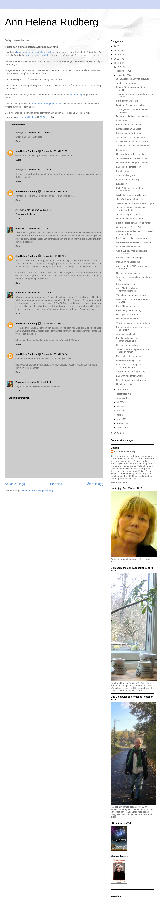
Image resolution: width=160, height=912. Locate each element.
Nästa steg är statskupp (127, 318)
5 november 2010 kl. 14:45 (38, 210)
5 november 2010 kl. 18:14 (55, 354)
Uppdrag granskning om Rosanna (132, 162)
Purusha (20, 228)
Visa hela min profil (120, 482)
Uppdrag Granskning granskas (131, 154)
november (122, 75)
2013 (117, 54)
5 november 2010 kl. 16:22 (38, 228)
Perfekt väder (122, 171)
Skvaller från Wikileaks (127, 101)
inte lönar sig (76, 94)
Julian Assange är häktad (128, 214)
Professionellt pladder (26, 214)
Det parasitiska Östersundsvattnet (132, 116)
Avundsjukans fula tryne (127, 334)
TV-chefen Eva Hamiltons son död (132, 145)
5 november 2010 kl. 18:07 (55, 323)
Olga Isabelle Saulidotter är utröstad (133, 242)
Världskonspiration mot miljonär (131, 295)
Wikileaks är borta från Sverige (131, 195)
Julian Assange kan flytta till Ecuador (133, 79)
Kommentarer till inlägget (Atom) (37, 490)
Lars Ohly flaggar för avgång (130, 376)
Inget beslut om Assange (128, 179)
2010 (117, 67)
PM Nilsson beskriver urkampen (131, 238)
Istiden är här (122, 150)
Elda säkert (121, 184)
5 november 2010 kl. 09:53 (38, 132)
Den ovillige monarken (127, 345)
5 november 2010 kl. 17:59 (38, 292)
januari (120, 427)
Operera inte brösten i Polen (129, 227)
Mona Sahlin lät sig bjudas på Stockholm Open (130, 366)
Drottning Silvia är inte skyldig (130, 105)
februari (121, 423)
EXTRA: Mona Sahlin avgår (129, 257)
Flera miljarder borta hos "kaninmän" (133, 223)
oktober (121, 389)
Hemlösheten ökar (125, 384)
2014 (117, 50)
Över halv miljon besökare (128, 246)
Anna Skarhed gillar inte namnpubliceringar (127, 289)
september (122, 394)
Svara (18, 141)
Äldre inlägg (95, 484)
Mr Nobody (121, 120)
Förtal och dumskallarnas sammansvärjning (128, 339)
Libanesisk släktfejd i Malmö (129, 360)
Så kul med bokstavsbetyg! (129, 124)
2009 (117, 433)
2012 (117, 59)
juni (119, 406)
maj (119, 410)
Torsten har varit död (126, 83)
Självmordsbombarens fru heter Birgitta (135, 203)
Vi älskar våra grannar (126, 175)
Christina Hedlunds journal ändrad (132, 141)
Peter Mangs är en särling (128, 310)
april (119, 415)
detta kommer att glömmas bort (47, 103)
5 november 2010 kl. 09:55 (55, 151)
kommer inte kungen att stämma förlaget (35, 52)
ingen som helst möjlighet (38, 55)
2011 (117, 63)
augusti (120, 398)
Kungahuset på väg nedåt (128, 129)
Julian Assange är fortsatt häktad (132, 158)
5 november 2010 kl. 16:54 (55, 256)
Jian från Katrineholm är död (129, 199)
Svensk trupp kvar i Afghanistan (131, 380)
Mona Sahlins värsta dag (128, 262)
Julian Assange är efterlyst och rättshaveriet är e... (131, 209)
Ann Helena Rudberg (51, 22)
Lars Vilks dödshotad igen (128, 167)
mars (119, 419)
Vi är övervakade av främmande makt (134, 323)
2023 (117, 46)
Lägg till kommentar (19, 398)
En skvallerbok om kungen (129, 356)
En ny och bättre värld (126, 284)
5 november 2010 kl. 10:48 (55, 191)
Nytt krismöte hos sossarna (129, 273)
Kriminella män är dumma (128, 133)
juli (118, 402)
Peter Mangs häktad (126, 306)
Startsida (56, 484)
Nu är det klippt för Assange (129, 218)
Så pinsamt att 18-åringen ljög (130, 371)
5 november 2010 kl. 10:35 (38, 169)
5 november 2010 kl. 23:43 (38, 382)
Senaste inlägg (15, 484)
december (122, 71)
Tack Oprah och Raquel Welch (130, 137)
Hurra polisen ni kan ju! (127, 314)
